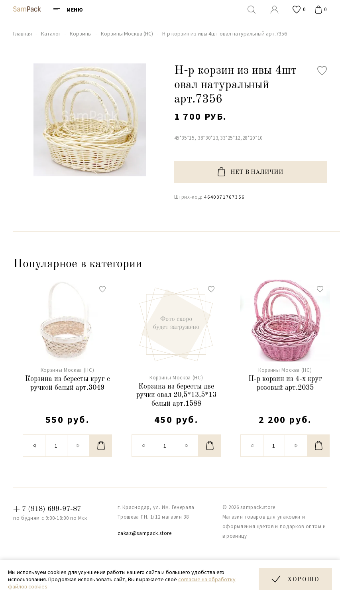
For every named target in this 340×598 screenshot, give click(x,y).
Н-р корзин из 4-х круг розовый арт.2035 (285, 383)
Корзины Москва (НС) (67, 370)
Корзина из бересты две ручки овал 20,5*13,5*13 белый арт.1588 (176, 395)
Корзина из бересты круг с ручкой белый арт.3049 (67, 383)
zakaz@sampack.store (144, 533)
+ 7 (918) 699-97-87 (47, 509)
